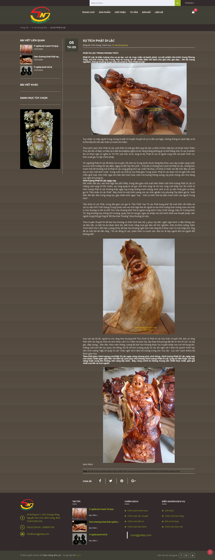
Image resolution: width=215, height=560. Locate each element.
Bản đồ (146, 12)
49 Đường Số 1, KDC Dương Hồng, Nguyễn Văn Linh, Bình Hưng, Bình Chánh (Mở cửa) (43, 517)
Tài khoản (190, 3)
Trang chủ (88, 12)
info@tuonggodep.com (38, 534)
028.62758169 (34, 527)
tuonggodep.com (141, 535)
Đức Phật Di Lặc (137, 61)
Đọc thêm (93, 515)
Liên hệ (159, 12)
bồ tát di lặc (93, 471)
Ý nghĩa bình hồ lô (43, 66)
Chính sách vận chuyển (138, 516)
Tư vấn (134, 12)
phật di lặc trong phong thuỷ (131, 471)
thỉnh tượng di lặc (172, 471)
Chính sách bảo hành (137, 526)
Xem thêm (88, 464)
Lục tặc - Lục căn (170, 350)
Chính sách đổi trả (136, 521)
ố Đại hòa (138, 344)
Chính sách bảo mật (174, 526)
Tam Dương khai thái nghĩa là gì (50, 56)
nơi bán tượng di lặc (108, 471)
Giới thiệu (120, 12)
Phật (105, 148)
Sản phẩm (104, 12)
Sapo (78, 555)
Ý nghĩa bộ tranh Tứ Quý (46, 45)
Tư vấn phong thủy (39, 27)
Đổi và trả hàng (172, 521)
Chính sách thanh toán (138, 510)
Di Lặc (115, 231)
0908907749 (48, 527)
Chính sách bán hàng (174, 516)
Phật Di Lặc (89, 57)
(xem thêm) (186, 350)
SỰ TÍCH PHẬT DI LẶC (153, 471)
